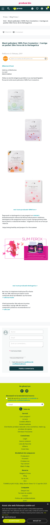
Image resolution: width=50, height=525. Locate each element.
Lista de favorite (25, 444)
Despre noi (25, 490)
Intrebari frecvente (25, 432)
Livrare (25, 419)
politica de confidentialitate (22, 363)
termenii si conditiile (28, 398)
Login (25, 439)
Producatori (25, 456)
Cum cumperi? (25, 416)
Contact (25, 496)
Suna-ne (26, 409)
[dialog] (25, 513)
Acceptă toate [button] (14, 521)
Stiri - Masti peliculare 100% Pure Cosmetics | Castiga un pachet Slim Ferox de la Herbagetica (25, 22)
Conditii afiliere (25, 422)
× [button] (47, 504)
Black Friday (25, 466)
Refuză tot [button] (37, 521)
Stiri (25, 481)
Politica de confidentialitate (25, 498)
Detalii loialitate (25, 424)
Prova (5, 17)
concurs (36, 215)
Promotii (25, 458)
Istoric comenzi (25, 441)
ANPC (25, 501)
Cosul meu (25, 449)
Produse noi (25, 461)
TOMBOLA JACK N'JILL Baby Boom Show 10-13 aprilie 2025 (25, 483)
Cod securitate (15, 351)
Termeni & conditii (25, 493)
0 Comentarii (19, 32)
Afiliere (25, 446)
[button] (25, 517)
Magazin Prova (25, 473)
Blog (25, 476)
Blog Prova (14, 17)
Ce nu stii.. (25, 478)
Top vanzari (25, 464)
